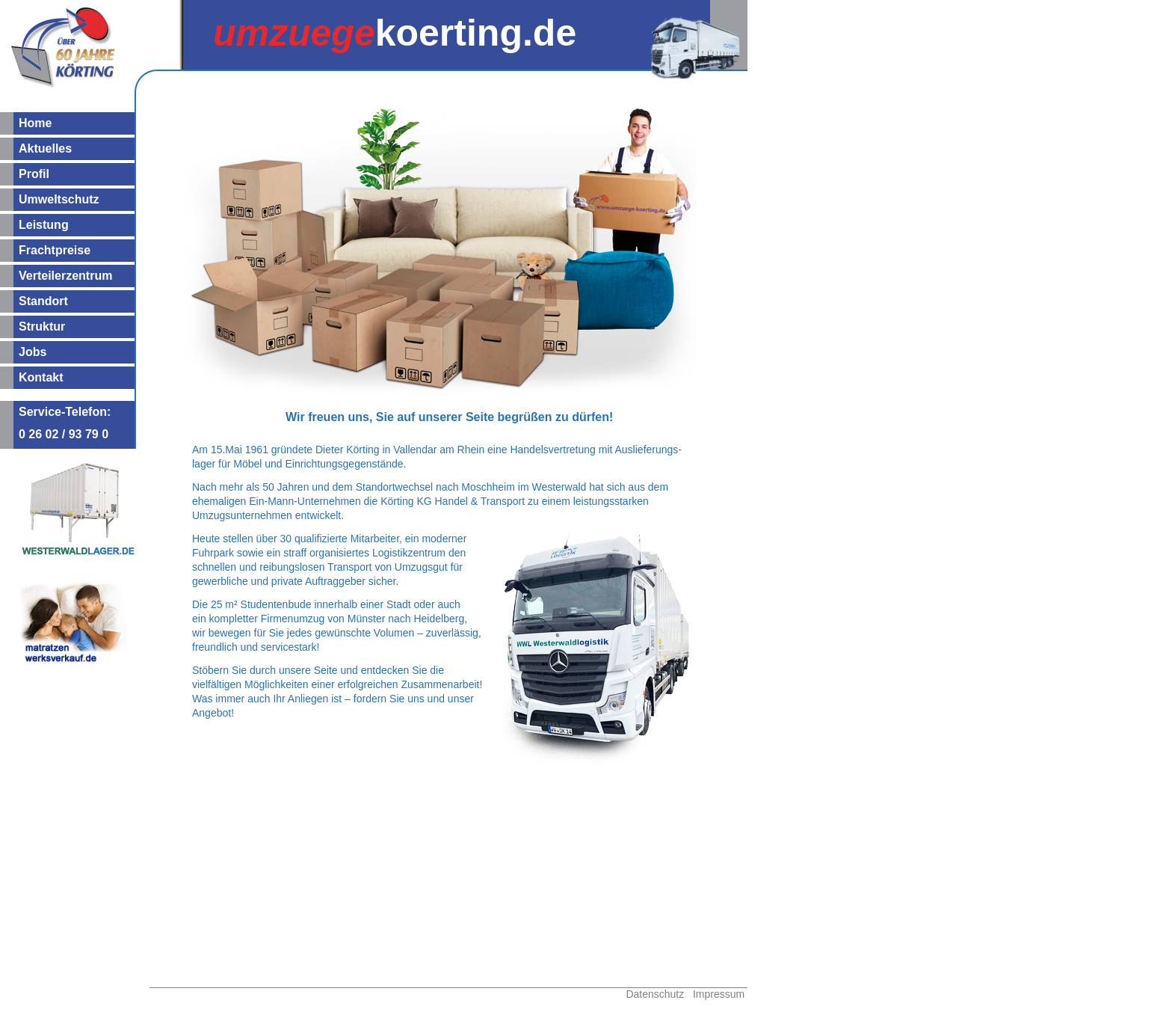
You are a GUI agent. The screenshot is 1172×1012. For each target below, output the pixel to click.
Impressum (718, 994)
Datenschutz (655, 994)
